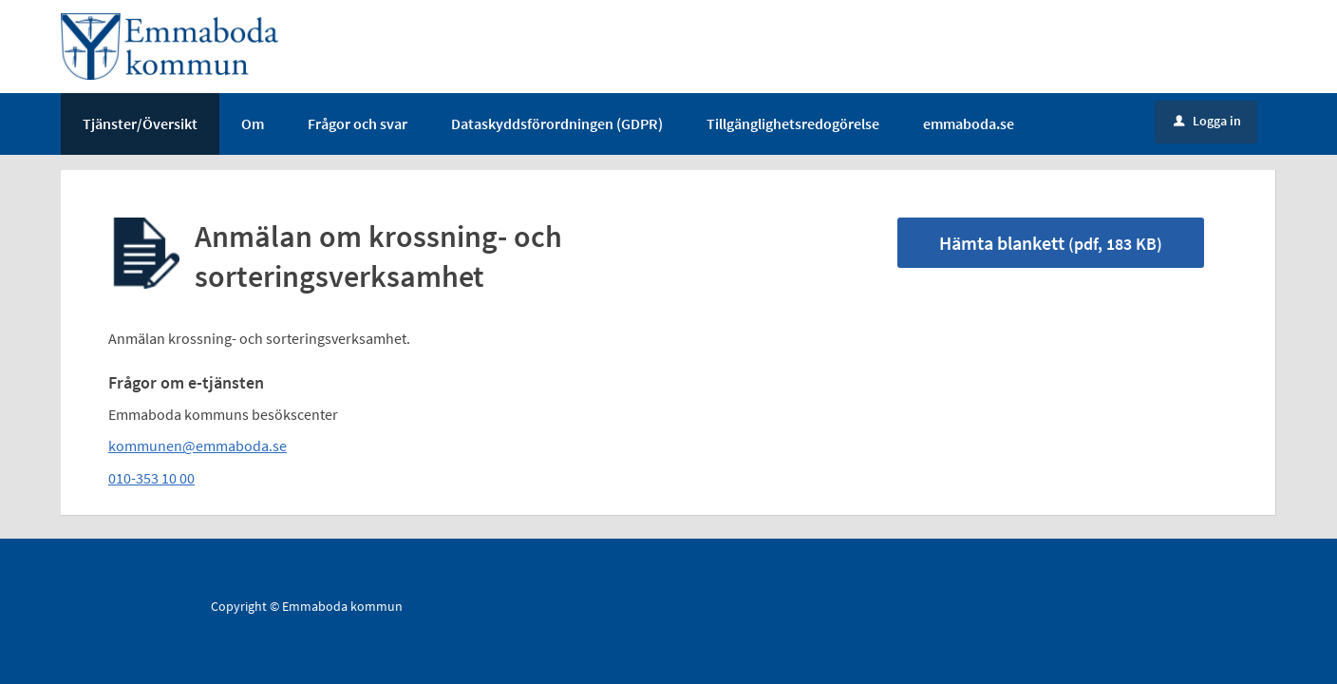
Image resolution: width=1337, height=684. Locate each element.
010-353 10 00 (151, 477)
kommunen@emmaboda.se (197, 445)
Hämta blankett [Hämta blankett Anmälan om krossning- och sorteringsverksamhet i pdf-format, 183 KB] (1050, 243)
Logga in (1207, 120)
